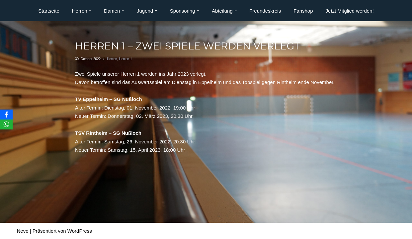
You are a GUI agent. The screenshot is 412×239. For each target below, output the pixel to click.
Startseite (48, 11)
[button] (90, 10)
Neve (23, 231)
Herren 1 (125, 59)
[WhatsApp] (6, 124)
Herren (112, 59)
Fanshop (303, 11)
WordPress (79, 231)
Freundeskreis (265, 11)
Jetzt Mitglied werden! (350, 11)
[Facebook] (6, 115)
